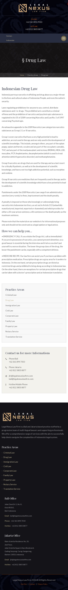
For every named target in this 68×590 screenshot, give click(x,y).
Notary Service (11, 331)
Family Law (10, 321)
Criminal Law (11, 295)
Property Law (11, 326)
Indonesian (10, 40)
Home (22, 75)
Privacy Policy (42, 584)
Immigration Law (12, 305)
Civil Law (9, 310)
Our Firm (24, 584)
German (9, 36)
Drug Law (9, 300)
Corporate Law (11, 316)
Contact (32, 584)
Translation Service (13, 337)
